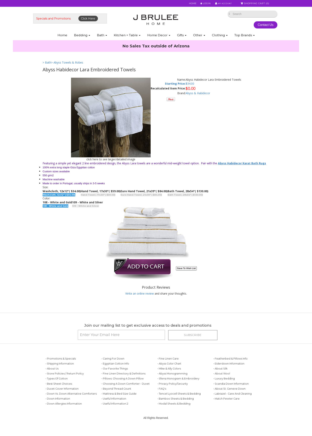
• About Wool (221, 380)
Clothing (220, 39)
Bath (102, 39)
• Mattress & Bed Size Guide (118, 400)
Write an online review (139, 298)
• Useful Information (113, 405)
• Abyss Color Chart (169, 370)
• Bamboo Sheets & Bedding (175, 405)
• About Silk (220, 375)
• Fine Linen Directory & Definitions (123, 380)
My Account (221, 3)
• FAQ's (161, 395)
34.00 (190, 88)
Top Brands (244, 39)
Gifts (181, 39)
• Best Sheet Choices (59, 390)
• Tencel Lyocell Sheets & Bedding (179, 400)
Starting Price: (175, 88)
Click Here (98, 21)
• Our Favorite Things (114, 375)
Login (203, 3)
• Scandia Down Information (231, 390)
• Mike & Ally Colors (169, 375)
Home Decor (158, 39)
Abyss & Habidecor (198, 98)
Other (199, 39)
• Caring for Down (112, 365)
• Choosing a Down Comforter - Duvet (125, 390)
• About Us (52, 375)
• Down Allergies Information (64, 410)
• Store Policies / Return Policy (65, 380)
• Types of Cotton (57, 385)
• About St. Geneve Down (229, 395)
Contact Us (257, 27)
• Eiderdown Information (228, 370)
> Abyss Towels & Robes (67, 67)
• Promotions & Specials (61, 365)
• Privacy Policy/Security (172, 390)
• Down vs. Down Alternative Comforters (71, 400)
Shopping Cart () (255, 3)
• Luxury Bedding (224, 385)
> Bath (47, 67)
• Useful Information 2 (114, 410)
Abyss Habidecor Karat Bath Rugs (242, 168)
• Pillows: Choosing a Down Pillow (122, 385)
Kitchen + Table (127, 39)
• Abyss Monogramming (172, 380)
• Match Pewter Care (226, 405)
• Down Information (58, 405)
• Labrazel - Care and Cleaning (232, 400)
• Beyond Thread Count (116, 395)
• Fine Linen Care (168, 365)
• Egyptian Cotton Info (115, 370)
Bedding (82, 39)
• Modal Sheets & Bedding (173, 410)
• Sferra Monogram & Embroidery (178, 385)
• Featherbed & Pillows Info (230, 365)
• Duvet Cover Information (62, 395)
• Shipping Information (60, 370)
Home (190, 3)
